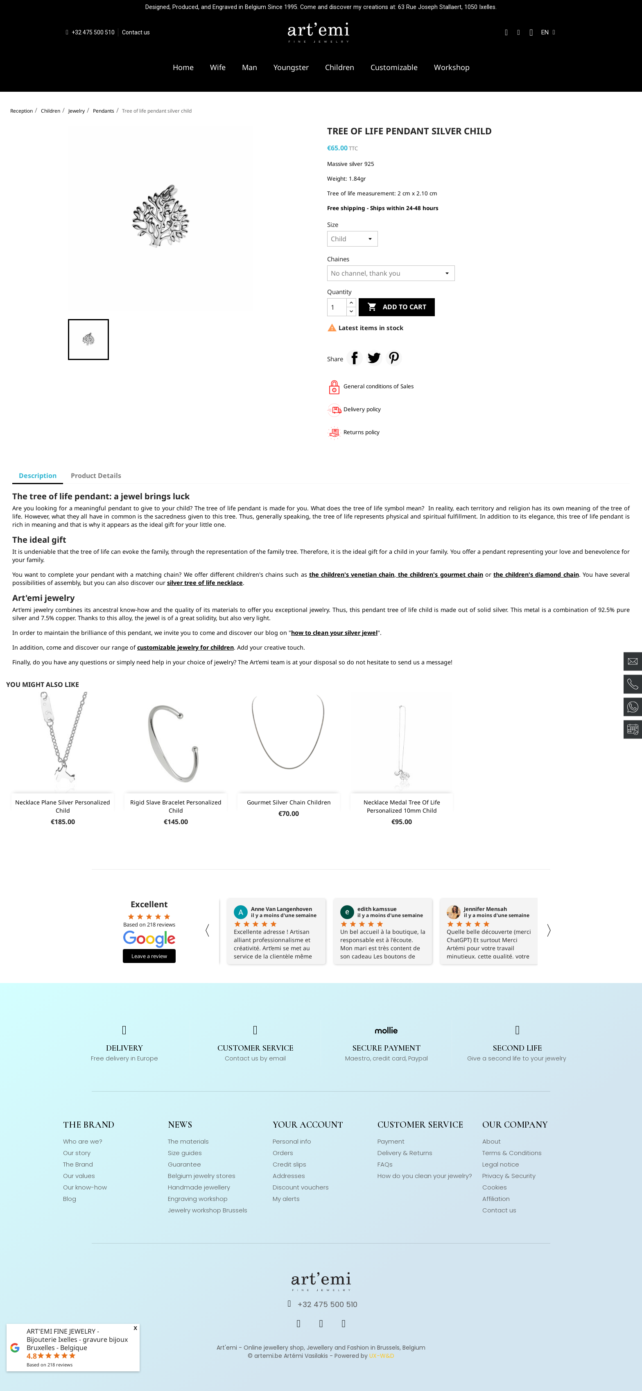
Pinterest (394, 358)
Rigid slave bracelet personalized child (176, 806)
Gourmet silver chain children (289, 802)
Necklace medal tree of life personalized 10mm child (402, 806)
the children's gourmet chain (439, 574)
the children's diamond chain (536, 574)
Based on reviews (49, 1365)
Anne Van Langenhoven (281, 909)
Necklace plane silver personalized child (62, 806)
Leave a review (149, 956)
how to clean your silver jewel (334, 633)
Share (354, 358)
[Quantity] (337, 307)
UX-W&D (381, 1356)
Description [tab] (38, 475)
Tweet (374, 358)
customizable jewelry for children (185, 647)
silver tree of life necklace (205, 583)
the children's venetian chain (351, 574)
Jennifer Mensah (485, 909)
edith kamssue (377, 909)
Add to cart (396, 307)
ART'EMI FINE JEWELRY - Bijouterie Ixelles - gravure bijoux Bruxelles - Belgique (77, 1339)
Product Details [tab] (96, 475)
